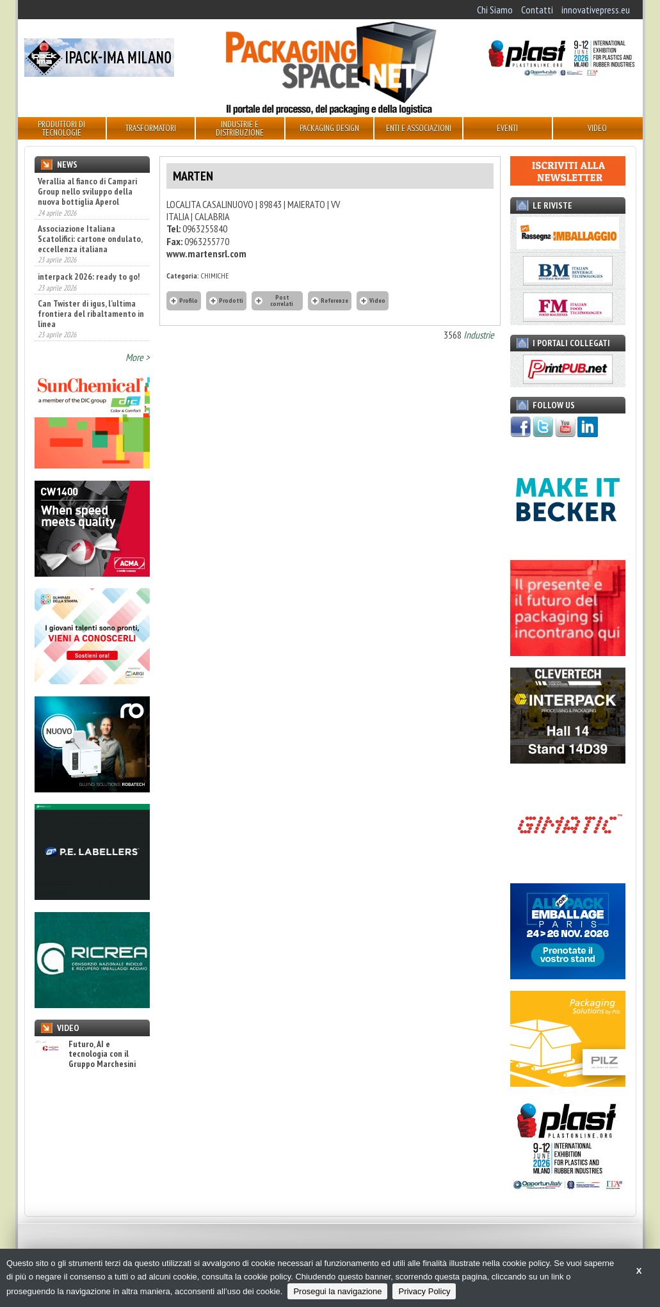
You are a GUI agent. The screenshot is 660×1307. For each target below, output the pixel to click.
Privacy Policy (424, 1291)
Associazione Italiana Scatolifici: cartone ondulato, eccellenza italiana (90, 238)
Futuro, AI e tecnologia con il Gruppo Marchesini (85, 1054)
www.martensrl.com (206, 253)
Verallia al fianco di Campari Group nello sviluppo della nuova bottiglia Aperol (87, 191)
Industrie (478, 334)
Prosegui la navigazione (337, 1291)
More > (137, 357)
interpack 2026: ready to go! (89, 276)
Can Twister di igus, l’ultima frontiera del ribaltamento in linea (91, 313)
